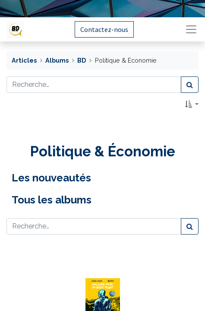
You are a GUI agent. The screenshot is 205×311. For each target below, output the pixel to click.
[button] (192, 104)
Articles (24, 60)
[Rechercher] (190, 84)
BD (81, 60)
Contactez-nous (104, 29)
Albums (57, 60)
